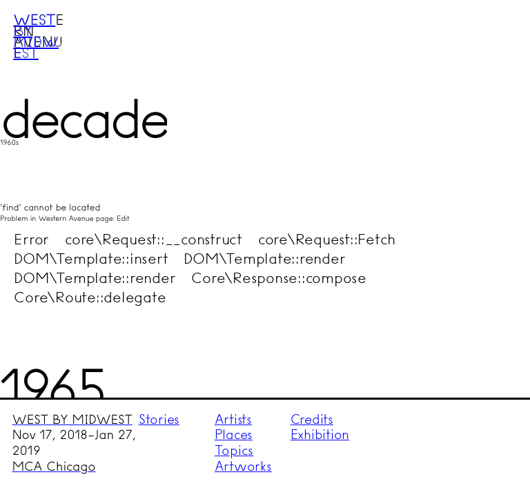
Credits (312, 419)
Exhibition (320, 434)
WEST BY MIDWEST (72, 419)
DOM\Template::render (264, 258)
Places (234, 434)
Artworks (243, 466)
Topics (234, 450)
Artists (233, 419)
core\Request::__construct (153, 239)
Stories (159, 419)
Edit (123, 218)
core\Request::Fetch (326, 239)
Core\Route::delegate (90, 297)
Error (31, 239)
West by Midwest (36, 36)
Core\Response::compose (278, 277)
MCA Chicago (54, 466)
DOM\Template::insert (91, 258)
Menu (493, 36)
